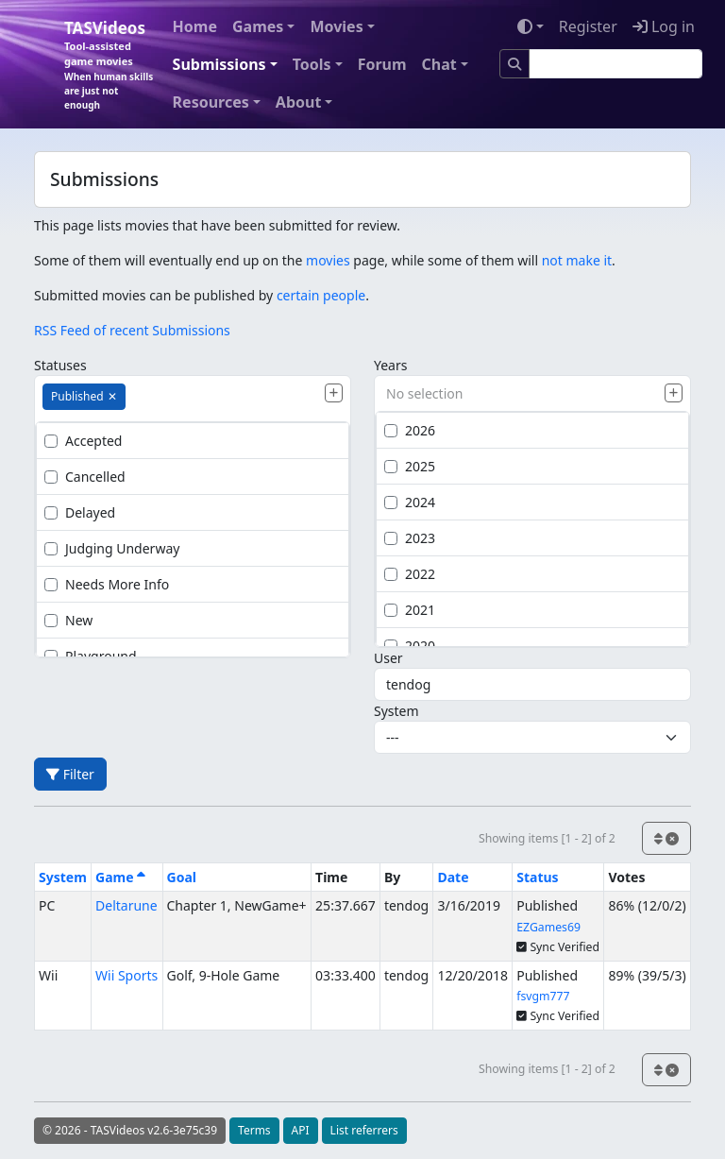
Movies (336, 26)
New (68, 620)
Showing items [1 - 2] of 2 (547, 838)
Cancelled (85, 477)
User (388, 658)
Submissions (219, 64)
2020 (409, 646)
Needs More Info (106, 584)
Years (390, 365)
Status (537, 877)
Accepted (83, 441)
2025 (409, 466)
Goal (181, 877)
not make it (577, 260)
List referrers (364, 1130)
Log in (663, 26)
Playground (90, 656)
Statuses (60, 365)
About (299, 102)
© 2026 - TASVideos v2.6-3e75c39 (129, 1130)
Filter (70, 774)
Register (588, 26)
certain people (321, 295)
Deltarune (126, 905)
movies (328, 260)
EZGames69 (548, 927)
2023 (409, 538)
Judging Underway (111, 548)
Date (452, 877)
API (301, 1130)
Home (195, 26)
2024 (409, 502)
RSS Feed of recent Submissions (132, 330)
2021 (409, 610)
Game (120, 877)
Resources (211, 102)
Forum (382, 64)
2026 (409, 430)
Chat (439, 64)
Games (257, 26)
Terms (254, 1130)
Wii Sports (126, 975)
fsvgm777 (542, 996)
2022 (409, 574)
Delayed (79, 512)
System (396, 711)
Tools (312, 64)
